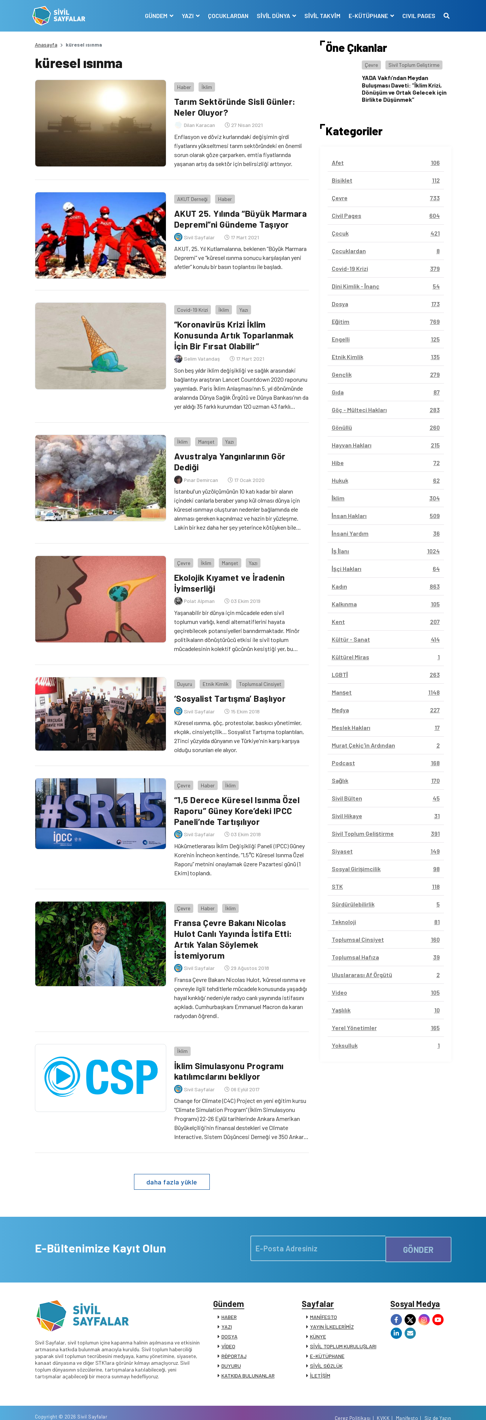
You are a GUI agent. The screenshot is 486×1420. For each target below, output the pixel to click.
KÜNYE (318, 1321)
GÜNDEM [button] (154, 15)
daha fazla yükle (171, 1164)
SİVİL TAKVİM (320, 15)
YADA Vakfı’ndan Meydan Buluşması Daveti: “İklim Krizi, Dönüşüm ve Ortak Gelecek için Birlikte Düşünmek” (404, 88)
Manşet (204, 436)
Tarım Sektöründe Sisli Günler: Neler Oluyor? (235, 104)
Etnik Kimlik (213, 673)
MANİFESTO (323, 1301)
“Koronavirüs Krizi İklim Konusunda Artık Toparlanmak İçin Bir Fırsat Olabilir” (235, 332)
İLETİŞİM (320, 1360)
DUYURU (231, 1350)
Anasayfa (46, 44)
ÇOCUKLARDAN (226, 15)
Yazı (241, 307)
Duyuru (182, 673)
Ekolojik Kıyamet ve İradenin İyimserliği (230, 575)
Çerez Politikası (353, 1406)
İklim (204, 84)
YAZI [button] (186, 15)
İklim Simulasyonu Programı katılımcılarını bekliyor (229, 1053)
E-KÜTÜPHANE (327, 1340)
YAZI (226, 1311)
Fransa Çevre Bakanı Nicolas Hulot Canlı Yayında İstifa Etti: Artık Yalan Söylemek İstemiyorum (234, 923)
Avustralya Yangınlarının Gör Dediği (230, 456)
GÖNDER (418, 1230)
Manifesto (407, 1406)
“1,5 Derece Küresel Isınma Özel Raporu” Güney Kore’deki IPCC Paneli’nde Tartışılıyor (236, 797)
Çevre (181, 554)
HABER (229, 1301)
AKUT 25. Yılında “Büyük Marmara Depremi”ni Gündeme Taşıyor (234, 220)
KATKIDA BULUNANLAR (248, 1360)
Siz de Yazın (437, 1406)
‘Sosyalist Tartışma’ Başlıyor (230, 688)
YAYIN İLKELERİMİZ (332, 1311)
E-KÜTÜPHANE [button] (366, 15)
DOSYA (229, 1321)
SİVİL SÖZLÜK (326, 1350)
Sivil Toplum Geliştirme (413, 65)
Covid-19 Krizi (190, 307)
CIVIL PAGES (416, 15)
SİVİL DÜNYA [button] (271, 15)
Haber (182, 84)
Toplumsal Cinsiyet (258, 673)
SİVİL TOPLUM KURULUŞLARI (343, 1331)
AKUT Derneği (190, 195)
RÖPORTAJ (234, 1340)
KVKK (383, 1406)
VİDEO (228, 1331)
